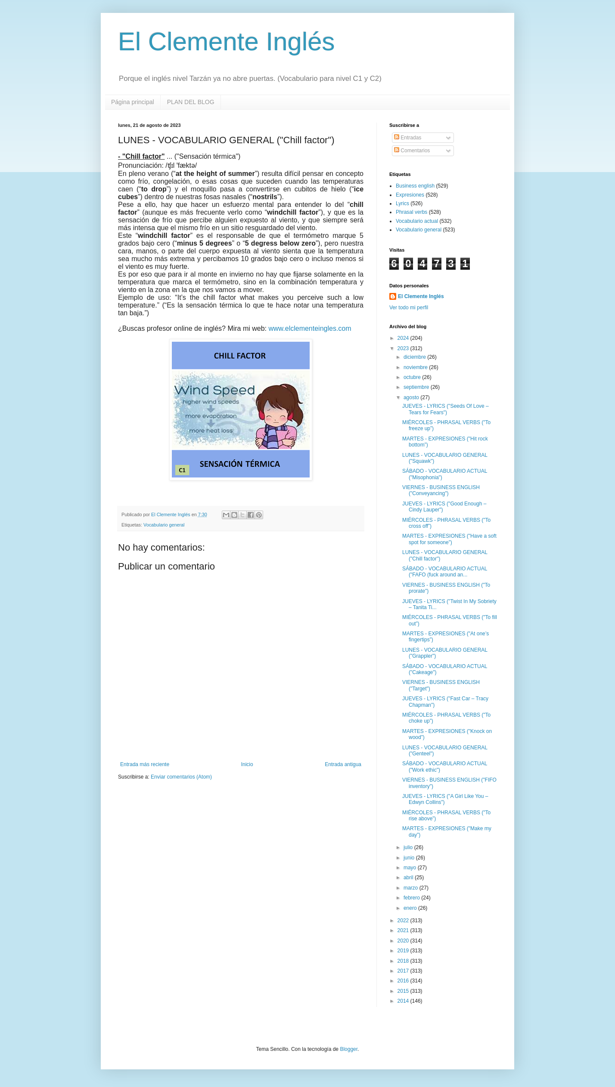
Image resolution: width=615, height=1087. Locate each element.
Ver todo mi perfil (408, 308)
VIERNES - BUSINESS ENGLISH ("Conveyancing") (441, 490)
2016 (404, 981)
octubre (413, 377)
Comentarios (412, 151)
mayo (411, 868)
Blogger (348, 1049)
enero (411, 908)
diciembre (415, 357)
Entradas (407, 138)
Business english (415, 186)
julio (409, 847)
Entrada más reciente (144, 764)
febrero (412, 898)
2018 (404, 961)
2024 (404, 338)
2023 (404, 348)
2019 (404, 951)
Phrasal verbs (411, 212)
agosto (412, 397)
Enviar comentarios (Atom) (181, 777)
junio (410, 858)
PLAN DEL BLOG (190, 102)
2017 (404, 971)
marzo (411, 888)
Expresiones (410, 195)
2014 (404, 1001)
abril (409, 878)
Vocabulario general (163, 524)
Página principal (132, 102)
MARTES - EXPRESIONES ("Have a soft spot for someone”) (449, 539)
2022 (404, 921)
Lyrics (402, 203)
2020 (404, 941)
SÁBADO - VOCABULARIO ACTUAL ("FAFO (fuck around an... (444, 572)
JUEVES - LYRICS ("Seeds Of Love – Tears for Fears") (445, 409)
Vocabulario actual (417, 221)
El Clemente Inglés (226, 41)
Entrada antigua (343, 764)
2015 (404, 991)
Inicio (247, 764)
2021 (404, 930)
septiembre (417, 387)
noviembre (416, 367)
